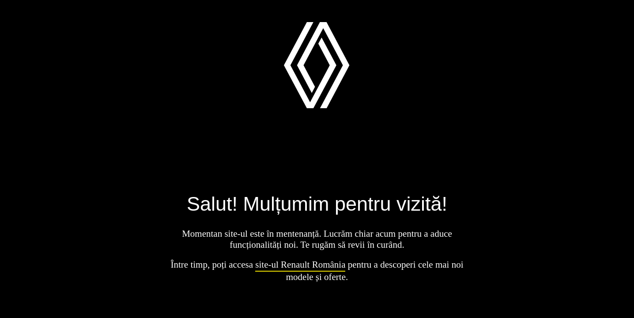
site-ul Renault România (300, 264)
